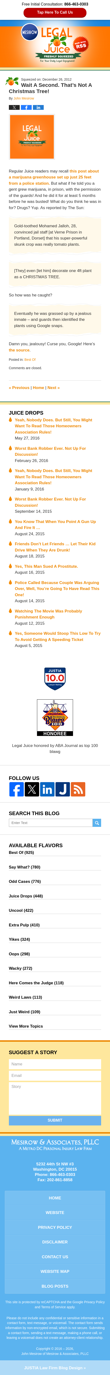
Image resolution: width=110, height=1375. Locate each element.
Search (97, 823)
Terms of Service (53, 1307)
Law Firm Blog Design (53, 1368)
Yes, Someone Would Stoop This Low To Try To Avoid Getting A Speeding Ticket (58, 636)
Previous (19, 387)
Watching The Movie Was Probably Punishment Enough (48, 614)
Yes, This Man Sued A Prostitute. (46, 566)
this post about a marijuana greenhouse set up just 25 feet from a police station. (54, 177)
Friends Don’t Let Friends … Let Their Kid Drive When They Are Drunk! (55, 547)
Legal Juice (55, 42)
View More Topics (26, 1026)
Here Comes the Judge (36, 983)
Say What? (24, 867)
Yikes (19, 939)
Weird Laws (25, 997)
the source (19, 350)
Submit (55, 1120)
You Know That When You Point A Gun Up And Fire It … (55, 524)
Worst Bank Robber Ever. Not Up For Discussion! (50, 451)
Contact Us (55, 1257)
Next (54, 387)
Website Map (55, 1271)
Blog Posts (55, 1286)
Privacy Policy (55, 1227)
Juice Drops (26, 413)
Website (55, 1212)
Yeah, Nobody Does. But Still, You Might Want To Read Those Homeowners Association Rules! (53, 426)
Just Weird (24, 1012)
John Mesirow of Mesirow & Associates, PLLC (55, 1354)
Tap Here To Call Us (55, 12)
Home (38, 387)
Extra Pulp (24, 925)
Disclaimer (55, 1242)
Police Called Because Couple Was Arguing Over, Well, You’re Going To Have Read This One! (57, 588)
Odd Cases (25, 881)
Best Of (30, 360)
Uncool (21, 910)
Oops (19, 954)
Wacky (20, 968)
